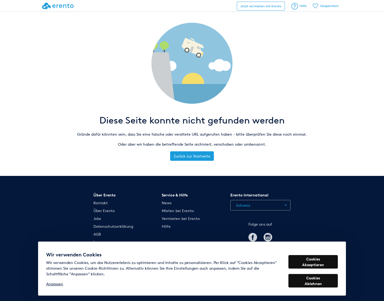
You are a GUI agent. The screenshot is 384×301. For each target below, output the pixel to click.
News (166, 202)
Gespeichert (326, 6)
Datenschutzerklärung (113, 226)
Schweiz (243, 205)
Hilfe (299, 6)
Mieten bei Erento (178, 210)
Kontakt (100, 202)
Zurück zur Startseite (192, 156)
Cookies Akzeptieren (313, 262)
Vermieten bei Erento (181, 218)
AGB (97, 234)
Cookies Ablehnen (313, 281)
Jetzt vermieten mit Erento (260, 6)
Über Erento (104, 210)
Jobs (97, 218)
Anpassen (54, 284)
